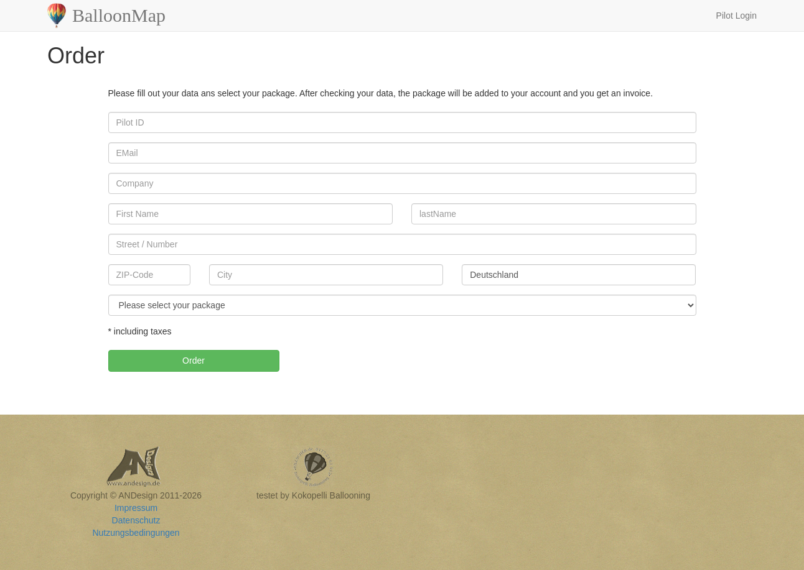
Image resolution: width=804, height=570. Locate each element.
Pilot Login (736, 16)
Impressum (136, 508)
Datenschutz (136, 520)
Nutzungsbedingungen (135, 533)
